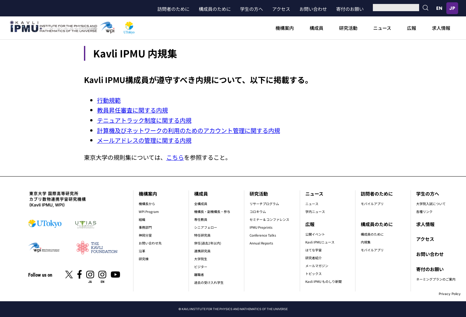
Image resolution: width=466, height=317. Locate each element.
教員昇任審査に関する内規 (132, 110)
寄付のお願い (350, 9)
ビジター (200, 266)
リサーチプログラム (264, 203)
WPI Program (149, 211)
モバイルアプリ (372, 203)
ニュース (382, 28)
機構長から (147, 203)
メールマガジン (316, 265)
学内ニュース (315, 211)
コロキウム (258, 211)
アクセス (281, 9)
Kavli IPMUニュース (319, 242)
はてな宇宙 (313, 249)
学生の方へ (251, 9)
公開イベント (315, 234)
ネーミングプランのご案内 (436, 279)
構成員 (316, 28)
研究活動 (348, 28)
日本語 (452, 8)
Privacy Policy (450, 294)
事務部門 (145, 227)
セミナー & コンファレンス (269, 219)
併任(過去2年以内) (207, 243)
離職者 (199, 274)
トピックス (313, 273)
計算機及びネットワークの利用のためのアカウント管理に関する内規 (188, 130)
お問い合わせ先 (150, 243)
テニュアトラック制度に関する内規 (144, 120)
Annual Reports (261, 243)
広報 (411, 28)
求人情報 (441, 28)
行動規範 (109, 100)
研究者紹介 (313, 257)
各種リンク (424, 211)
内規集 (366, 242)
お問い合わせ (313, 9)
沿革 (142, 250)
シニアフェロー (205, 227)
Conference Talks (263, 235)
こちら (175, 157)
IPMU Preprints (261, 227)
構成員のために (215, 9)
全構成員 (200, 203)
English (439, 8)
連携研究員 (202, 250)
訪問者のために (173, 9)
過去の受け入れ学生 (209, 282)
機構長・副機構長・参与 (212, 211)
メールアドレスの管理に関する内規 (144, 140)
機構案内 (284, 28)
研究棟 (144, 258)
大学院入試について (431, 203)
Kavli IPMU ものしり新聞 (323, 281)
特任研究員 (202, 235)
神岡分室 (145, 235)
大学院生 (200, 258)
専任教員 (200, 219)
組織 (142, 219)
